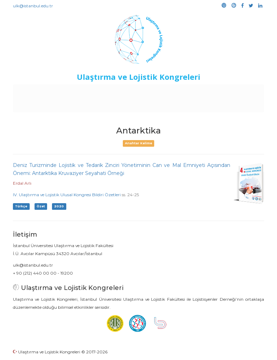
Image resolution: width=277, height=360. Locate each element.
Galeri (128, 105)
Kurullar (61, 91)
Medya (148, 105)
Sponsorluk (206, 91)
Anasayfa (36, 91)
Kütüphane (238, 91)
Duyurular (176, 91)
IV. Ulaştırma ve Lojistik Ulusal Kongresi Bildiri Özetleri (67, 194)
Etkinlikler (147, 91)
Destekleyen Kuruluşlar (103, 91)
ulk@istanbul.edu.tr (33, 5)
